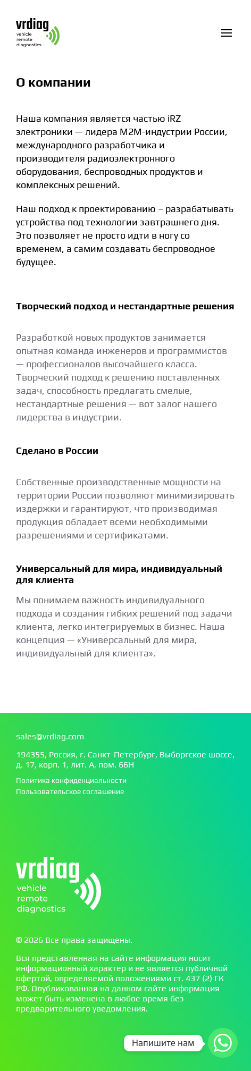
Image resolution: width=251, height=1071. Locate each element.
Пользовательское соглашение (70, 791)
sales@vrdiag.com (50, 736)
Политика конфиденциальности (71, 780)
